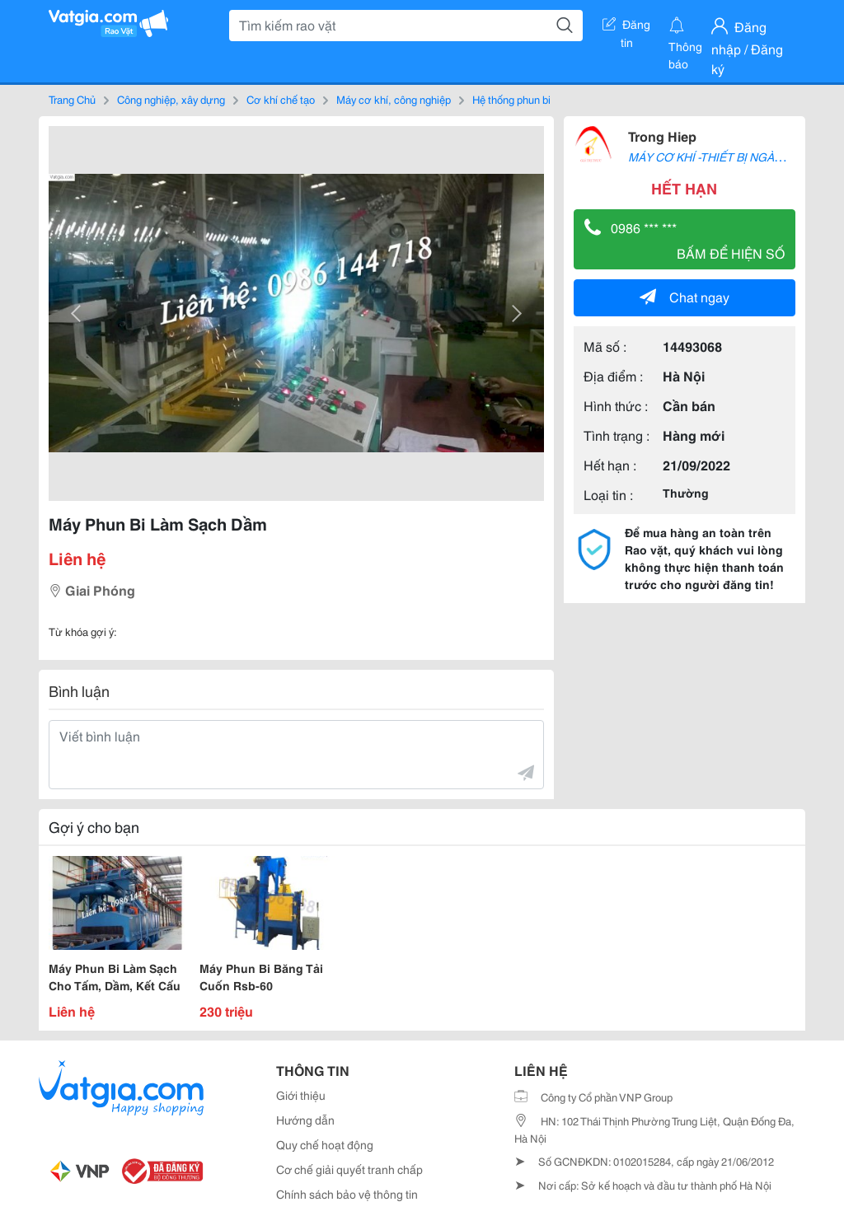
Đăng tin (626, 27)
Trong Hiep (662, 135)
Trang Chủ (72, 98)
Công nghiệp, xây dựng (171, 98)
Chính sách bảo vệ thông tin (347, 1194)
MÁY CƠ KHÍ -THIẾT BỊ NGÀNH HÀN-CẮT (736, 156)
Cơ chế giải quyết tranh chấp (349, 1169)
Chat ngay (684, 296)
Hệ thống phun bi (511, 98)
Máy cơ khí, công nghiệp (393, 98)
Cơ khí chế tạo (280, 98)
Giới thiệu (301, 1095)
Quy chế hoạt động (324, 1144)
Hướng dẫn (305, 1119)
